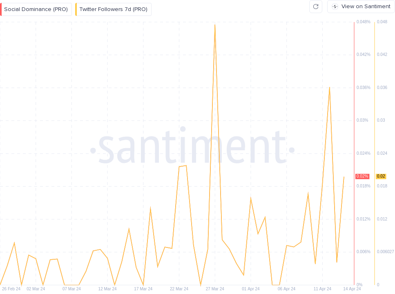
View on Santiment (361, 6)
